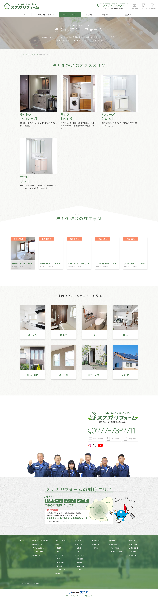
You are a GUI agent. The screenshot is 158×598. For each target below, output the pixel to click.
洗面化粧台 (60, 555)
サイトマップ (37, 583)
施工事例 (89, 14)
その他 (59, 573)
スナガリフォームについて (45, 14)
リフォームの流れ (38, 548)
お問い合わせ (134, 8)
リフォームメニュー (70, 14)
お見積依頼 (152, 8)
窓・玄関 (59, 566)
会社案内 (127, 14)
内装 (58, 559)
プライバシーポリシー (26, 583)
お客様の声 (37, 555)
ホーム (25, 14)
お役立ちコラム (107, 14)
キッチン (59, 544)
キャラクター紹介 (116, 552)
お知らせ (132, 541)
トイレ (59, 552)
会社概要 (114, 544)
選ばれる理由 (37, 544)
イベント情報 (133, 544)
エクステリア (61, 570)
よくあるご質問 (38, 552)
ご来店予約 (144, 8)
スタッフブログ (115, 548)
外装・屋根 (60, 562)
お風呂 (59, 548)
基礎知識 (96, 544)
